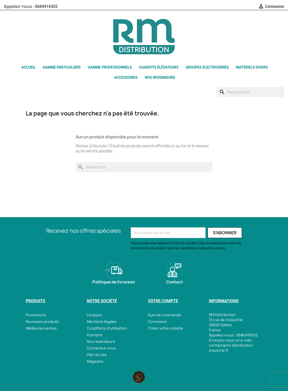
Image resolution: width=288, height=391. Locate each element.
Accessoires (126, 77)
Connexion (157, 321)
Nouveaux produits (42, 321)
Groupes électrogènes (207, 67)
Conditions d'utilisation (107, 328)
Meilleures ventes (41, 328)
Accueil (28, 67)
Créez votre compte (165, 328)
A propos (95, 334)
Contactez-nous (101, 348)
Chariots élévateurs (158, 67)
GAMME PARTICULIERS (62, 67)
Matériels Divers (252, 67)
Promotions (36, 314)
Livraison (94, 314)
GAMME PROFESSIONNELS (110, 67)
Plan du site (97, 354)
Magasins (95, 361)
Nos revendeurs (160, 77)
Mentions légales (102, 321)
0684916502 (46, 6)
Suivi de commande (164, 314)
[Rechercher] (250, 92)
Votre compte (163, 300)
